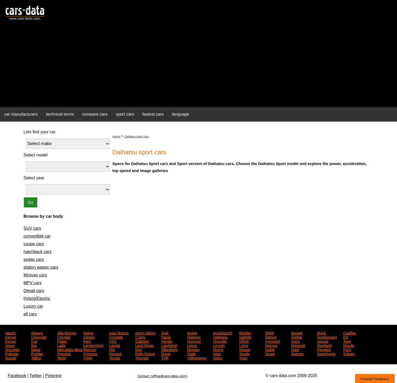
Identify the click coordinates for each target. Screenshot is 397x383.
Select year (34, 178)
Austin (192, 332)
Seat (217, 353)
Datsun (271, 336)
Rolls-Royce (145, 353)
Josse (10, 345)
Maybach (324, 345)
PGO (347, 349)
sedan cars (34, 259)
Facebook (17, 375)
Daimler (245, 336)
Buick (321, 332)
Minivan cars (35, 275)
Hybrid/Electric (37, 298)
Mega (35, 349)
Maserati (298, 345)
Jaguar (322, 340)
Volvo (217, 357)
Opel (295, 349)
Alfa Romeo (66, 332)
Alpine (88, 332)
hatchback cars (38, 251)
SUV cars (32, 228)
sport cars (125, 114)
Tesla (61, 357)
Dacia (166, 336)
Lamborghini (93, 345)
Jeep (347, 340)
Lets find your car (40, 132)
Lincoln (219, 345)
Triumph (141, 357)
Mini (138, 349)
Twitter (35, 375)
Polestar (11, 353)
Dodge (296, 336)
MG (112, 349)
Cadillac (349, 332)
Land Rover (144, 345)
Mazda (348, 345)
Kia (33, 345)
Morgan (193, 349)
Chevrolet (39, 336)
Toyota (114, 357)
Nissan (244, 349)
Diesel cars (34, 290)
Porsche (63, 353)
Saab (191, 353)
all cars (30, 314)
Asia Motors (118, 332)
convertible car (37, 236)
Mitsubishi (169, 349)
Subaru (349, 353)
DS (345, 336)
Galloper (142, 340)
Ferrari (10, 340)
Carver (10, 336)
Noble (270, 349)
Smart (270, 353)
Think (87, 357)
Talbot (36, 357)
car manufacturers (21, 114)
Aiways (37, 332)
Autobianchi (222, 332)
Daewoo (193, 336)
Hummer (194, 340)
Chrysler (64, 336)
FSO (113, 340)
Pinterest (53, 375)
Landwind (169, 345)
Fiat (34, 340)
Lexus (192, 345)
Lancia (114, 345)
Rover (166, 353)
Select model (36, 155)
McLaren (12, 349)
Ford (87, 340)
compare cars (95, 114)
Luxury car (33, 306)
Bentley (245, 332)
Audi (164, 332)
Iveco (295, 340)
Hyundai (219, 340)
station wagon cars (41, 267)
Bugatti (297, 332)
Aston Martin (145, 332)
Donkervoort (327, 336)
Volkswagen (197, 357)
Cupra (140, 336)
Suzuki (10, 357)
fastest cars (153, 114)
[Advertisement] (199, 66)
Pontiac (37, 353)
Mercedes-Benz (70, 349)
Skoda (244, 353)
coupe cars (34, 244)
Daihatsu (220, 336)
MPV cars (33, 283)
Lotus (243, 345)
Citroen (89, 336)
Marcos (271, 345)
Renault (115, 353)
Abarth (10, 332)
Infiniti (244, 340)
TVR (164, 357)
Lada (61, 345)
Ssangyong (326, 353)
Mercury (89, 349)
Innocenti (272, 340)
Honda (166, 340)
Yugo (243, 357)
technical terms (60, 114)
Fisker (62, 340)
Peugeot (324, 349)
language (180, 114)
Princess (90, 353)
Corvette (116, 336)
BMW (269, 332)
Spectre (297, 353)
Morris (218, 349)
